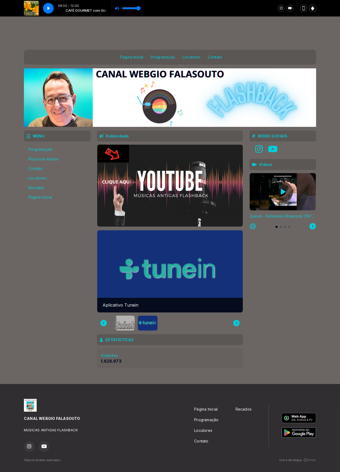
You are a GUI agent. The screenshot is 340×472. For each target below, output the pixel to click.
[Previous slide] (253, 226)
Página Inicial (131, 57)
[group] (170, 271)
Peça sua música (43, 159)
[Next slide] (236, 323)
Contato (215, 57)
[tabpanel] (283, 196)
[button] (125, 323)
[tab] (276, 227)
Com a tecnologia (297, 460)
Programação (163, 57)
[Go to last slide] (103, 323)
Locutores (191, 57)
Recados (36, 187)
